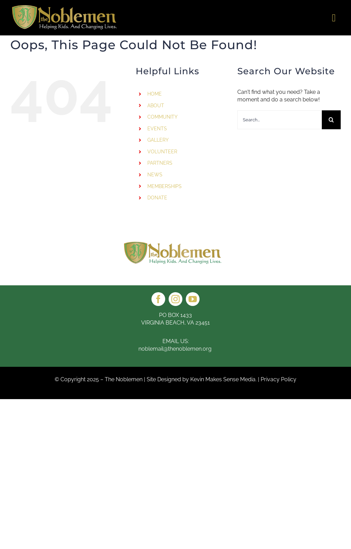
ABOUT (155, 105)
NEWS (154, 174)
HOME (154, 94)
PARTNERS (159, 163)
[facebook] (158, 299)
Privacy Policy (278, 379)
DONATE (157, 197)
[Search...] (279, 119)
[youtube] (193, 299)
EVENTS (157, 128)
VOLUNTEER (162, 151)
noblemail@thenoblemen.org (175, 348)
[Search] (331, 119)
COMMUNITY (162, 117)
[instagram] (175, 299)
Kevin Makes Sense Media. (223, 379)
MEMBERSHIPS (164, 186)
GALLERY (158, 140)
